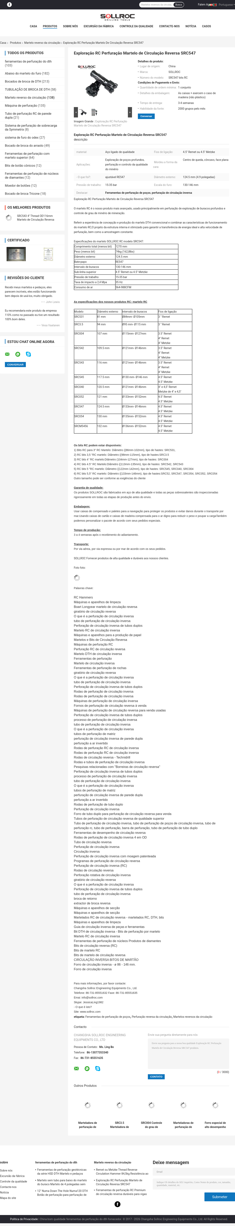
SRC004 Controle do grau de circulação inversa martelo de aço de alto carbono (151, 1125)
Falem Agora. (206, 4)
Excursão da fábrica (99, 26)
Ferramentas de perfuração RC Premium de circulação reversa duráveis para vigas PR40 (121, 1193)
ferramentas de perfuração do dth (28, 61)
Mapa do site (8, 1198)
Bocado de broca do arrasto (24, 145)
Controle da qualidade (136, 26)
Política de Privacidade (24, 1219)
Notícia (190, 26)
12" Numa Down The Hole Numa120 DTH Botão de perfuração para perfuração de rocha (62, 1193)
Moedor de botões (17, 185)
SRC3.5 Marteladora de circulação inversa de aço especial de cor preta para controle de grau (119, 1125)
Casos (206, 26)
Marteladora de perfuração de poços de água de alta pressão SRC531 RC (87, 1125)
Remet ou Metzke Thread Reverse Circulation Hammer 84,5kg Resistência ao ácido (122, 1172)
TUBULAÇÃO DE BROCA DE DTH (27, 89)
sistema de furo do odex (22, 137)
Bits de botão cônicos (20, 165)
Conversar (146, 116)
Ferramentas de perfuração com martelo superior (27, 155)
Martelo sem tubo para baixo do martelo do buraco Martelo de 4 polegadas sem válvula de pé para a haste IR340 (62, 1183)
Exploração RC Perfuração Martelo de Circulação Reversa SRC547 (119, 1182)
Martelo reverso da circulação (42, 42)
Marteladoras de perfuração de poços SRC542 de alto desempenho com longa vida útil (183, 1125)
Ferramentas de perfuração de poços (107, 1016)
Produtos (50, 26)
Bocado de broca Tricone (22, 194)
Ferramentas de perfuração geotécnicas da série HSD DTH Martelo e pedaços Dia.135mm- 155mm (62, 1172)
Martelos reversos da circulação (192, 1016)
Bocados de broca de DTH (23, 81)
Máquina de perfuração (21, 105)
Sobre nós (70, 26)
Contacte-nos (169, 26)
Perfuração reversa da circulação (152, 1016)
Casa (33, 26)
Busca (178, 4)
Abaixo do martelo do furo (23, 73)
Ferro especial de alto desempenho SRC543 (215, 1125)
